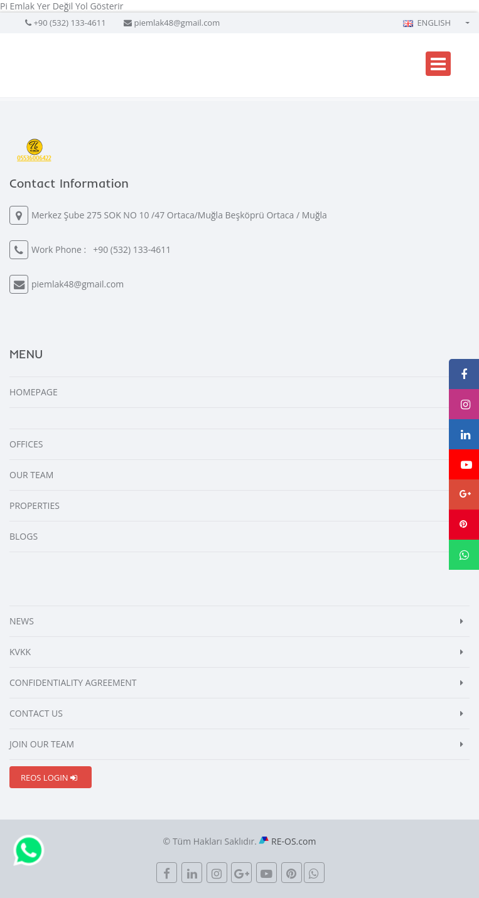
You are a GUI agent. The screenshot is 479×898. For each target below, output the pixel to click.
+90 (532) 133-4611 (69, 22)
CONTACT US (36, 713)
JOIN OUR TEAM (41, 744)
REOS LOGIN (49, 777)
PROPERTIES (34, 505)
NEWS (21, 621)
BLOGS (23, 536)
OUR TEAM (31, 475)
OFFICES (26, 444)
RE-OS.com (293, 841)
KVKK (20, 652)
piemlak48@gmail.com (177, 22)
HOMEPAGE (33, 392)
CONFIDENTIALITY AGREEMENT (73, 682)
